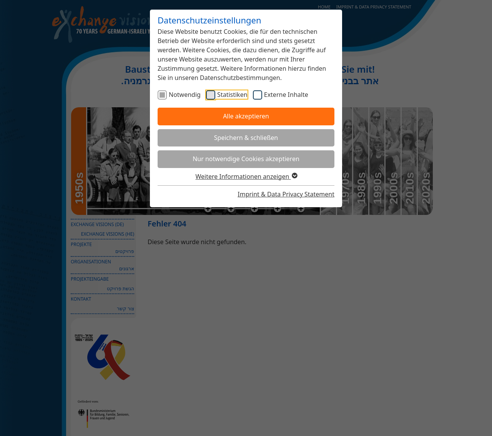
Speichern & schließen (246, 137)
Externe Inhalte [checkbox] (286, 94)
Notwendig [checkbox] (185, 94)
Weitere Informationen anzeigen (245, 176)
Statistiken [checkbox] (232, 94)
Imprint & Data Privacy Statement (286, 194)
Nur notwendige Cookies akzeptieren (246, 159)
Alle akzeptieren (246, 116)
